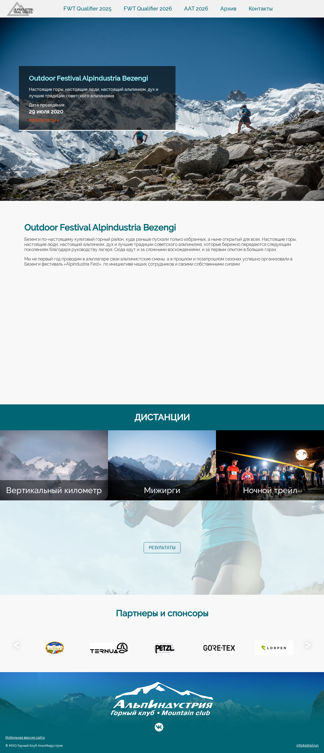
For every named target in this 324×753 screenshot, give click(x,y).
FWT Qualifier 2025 (87, 8)
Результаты (162, 547)
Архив (228, 8)
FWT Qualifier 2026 (148, 8)
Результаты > (44, 120)
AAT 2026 (196, 8)
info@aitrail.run (307, 745)
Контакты (261, 8)
